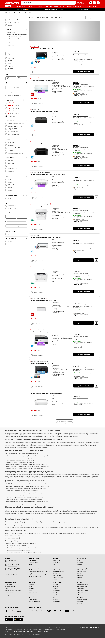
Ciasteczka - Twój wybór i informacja (89, 627)
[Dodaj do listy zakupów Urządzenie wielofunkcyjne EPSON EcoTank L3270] (96, 71)
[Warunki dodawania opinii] (60, 629)
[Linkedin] (14, 574)
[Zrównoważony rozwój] (16, 195)
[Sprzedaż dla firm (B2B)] (34, 568)
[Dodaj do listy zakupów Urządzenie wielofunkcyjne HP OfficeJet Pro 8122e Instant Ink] (96, 354)
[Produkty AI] (79, 603)
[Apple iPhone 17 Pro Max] (82, 590)
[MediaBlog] (79, 564)
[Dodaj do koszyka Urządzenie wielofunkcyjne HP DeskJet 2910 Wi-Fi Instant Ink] (83, 134)
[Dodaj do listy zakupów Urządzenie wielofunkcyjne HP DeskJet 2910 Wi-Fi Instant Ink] (96, 134)
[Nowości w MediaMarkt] (82, 599)
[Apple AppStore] (9, 619)
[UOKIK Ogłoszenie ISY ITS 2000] (19, 629)
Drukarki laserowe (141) (13, 39)
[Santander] (84, 611)
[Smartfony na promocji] (10, 586)
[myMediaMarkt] (80, 562)
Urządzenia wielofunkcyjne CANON (31, 533)
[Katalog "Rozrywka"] (9, 594)
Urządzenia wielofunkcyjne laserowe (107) (16, 41)
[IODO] (72, 627)
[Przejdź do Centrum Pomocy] (13, 569)
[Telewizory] (31, 588)
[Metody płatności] (56, 562)
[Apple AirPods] (32, 597)
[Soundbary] (31, 596)
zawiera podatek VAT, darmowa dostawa (80, 53)
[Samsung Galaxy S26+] (82, 586)
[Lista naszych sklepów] (82, 569)
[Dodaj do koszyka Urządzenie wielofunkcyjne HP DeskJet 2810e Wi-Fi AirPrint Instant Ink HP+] (83, 197)
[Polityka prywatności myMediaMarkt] (42, 631)
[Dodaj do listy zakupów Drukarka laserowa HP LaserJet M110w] (96, 291)
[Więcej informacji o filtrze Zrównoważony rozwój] (23, 195)
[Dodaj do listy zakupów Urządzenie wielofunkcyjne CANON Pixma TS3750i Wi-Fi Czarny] (96, 165)
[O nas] (78, 560)
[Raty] (54, 564)
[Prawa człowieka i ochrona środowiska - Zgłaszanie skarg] (40, 572)
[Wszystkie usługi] (56, 573)
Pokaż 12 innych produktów (64, 421)
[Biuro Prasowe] (80, 566)
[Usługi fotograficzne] (57, 569)
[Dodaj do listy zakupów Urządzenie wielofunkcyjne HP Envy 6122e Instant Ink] (96, 102)
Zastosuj (16, 87)
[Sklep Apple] (55, 584)
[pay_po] (37, 611)
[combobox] (49, 3)
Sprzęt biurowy (67, 527)
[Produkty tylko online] (9, 592)
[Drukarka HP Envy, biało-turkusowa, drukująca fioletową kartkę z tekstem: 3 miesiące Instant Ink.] (41, 89)
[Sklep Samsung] (56, 601)
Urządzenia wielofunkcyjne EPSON (48, 533)
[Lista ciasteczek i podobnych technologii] (34, 629)
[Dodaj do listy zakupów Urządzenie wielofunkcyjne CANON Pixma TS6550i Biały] (96, 323)
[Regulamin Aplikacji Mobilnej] (35, 627)
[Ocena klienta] (16, 100)
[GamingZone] (80, 601)
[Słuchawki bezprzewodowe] (34, 601)
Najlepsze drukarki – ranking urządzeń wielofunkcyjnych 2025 (22, 543)
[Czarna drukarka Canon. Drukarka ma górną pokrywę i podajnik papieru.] (41, 152)
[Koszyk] (98, 2)
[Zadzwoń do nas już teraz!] (13, 562)
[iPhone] (30, 586)
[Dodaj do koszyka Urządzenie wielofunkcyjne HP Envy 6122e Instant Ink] (83, 102)
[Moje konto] (90, 2)
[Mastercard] (55, 611)
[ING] (73, 611)
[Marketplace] (79, 577)
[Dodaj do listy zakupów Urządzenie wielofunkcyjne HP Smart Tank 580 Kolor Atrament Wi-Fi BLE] (96, 260)
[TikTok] (17, 574)
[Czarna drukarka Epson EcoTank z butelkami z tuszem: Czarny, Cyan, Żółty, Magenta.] (41, 57)
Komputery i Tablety (10, 32)
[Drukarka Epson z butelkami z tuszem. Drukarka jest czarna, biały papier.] (41, 372)
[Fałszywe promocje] (56, 627)
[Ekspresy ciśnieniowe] (33, 592)
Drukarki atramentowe (77, 527)
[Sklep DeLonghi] (56, 590)
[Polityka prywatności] (65, 627)
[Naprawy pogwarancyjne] (58, 571)
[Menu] (8, 6)
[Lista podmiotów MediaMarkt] (48, 629)
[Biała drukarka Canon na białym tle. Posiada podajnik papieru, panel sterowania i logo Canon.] (41, 309)
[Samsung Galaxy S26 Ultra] (82, 584)
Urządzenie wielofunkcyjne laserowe (36, 527)
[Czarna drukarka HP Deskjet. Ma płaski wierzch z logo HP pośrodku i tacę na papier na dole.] (41, 120)
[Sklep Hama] (55, 596)
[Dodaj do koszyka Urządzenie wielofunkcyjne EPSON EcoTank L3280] (83, 385)
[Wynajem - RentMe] (57, 568)
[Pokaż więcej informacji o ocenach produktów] (39, 67)
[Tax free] (55, 579)
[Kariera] (78, 579)
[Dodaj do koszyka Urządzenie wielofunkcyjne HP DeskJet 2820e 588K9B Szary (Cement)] (83, 414)
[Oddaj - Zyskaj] (56, 566)
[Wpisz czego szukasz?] (22, 2)
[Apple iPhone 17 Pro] (81, 592)
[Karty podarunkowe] (57, 575)
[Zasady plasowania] (8, 629)
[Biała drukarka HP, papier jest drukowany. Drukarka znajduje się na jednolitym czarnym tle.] (41, 277)
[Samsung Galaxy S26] (81, 588)
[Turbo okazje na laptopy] (10, 596)
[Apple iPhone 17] (80, 596)
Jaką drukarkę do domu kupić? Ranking (16, 545)
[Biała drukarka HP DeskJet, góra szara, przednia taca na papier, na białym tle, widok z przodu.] (41, 402)
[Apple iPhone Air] (80, 594)
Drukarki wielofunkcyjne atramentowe (54, 527)
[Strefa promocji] (8, 584)
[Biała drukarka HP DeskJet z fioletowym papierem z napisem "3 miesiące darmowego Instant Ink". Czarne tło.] (41, 183)
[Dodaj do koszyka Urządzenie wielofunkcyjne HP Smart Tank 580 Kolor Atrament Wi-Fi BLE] (83, 260)
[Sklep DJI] (55, 592)
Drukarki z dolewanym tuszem (91, 527)
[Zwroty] (30, 564)
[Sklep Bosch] (55, 588)
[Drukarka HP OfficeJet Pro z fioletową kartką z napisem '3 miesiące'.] (41, 340)
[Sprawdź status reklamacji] (34, 566)
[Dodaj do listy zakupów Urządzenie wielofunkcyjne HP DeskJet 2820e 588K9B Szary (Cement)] (96, 414)
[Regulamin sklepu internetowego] (36, 569)
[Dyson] (30, 590)
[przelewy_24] (31, 611)
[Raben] (19, 611)
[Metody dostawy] (56, 560)
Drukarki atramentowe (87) (14, 36)
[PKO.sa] (78, 611)
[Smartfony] (31, 594)
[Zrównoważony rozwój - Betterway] (84, 568)
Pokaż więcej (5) (9, 45)
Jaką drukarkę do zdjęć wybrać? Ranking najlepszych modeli (21, 548)
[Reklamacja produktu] (33, 562)
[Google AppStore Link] (18, 619)
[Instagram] (12, 574)
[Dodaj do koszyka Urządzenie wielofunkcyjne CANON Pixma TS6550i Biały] (83, 323)
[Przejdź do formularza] (12, 566)
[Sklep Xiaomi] (56, 586)
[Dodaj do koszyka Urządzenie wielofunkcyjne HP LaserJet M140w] (83, 228)
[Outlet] (6, 588)
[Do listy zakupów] (94, 2)
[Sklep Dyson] (55, 594)
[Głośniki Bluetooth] (33, 599)
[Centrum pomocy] (32, 560)
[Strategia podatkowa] (81, 571)
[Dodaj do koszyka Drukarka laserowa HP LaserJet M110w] (83, 291)
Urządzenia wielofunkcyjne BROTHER (66, 533)
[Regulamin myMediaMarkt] (24, 627)
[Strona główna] (6, 13)
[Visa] (49, 611)
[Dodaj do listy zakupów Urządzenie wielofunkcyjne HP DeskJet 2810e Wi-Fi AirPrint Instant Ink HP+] (96, 197)
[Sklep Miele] (55, 599)
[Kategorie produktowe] (58, 577)
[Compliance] (79, 573)
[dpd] (7, 611)
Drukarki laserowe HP (81, 533)
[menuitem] (19, 6)
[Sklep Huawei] (56, 597)
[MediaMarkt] (12, 3)
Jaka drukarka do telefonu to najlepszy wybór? (18, 550)
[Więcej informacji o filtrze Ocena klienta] (23, 100)
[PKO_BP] (61, 611)
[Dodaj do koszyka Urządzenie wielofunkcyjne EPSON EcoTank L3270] (83, 71)
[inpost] (13, 611)
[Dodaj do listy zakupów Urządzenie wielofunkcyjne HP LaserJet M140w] (96, 228)
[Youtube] (9, 574)
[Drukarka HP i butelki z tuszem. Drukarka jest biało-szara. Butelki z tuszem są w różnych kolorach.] (41, 246)
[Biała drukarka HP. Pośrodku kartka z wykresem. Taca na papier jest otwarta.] (41, 214)
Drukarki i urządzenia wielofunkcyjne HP (15, 535)
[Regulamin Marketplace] (47, 627)
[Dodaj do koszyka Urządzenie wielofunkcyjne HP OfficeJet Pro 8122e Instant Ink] (83, 354)
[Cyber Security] (80, 575)
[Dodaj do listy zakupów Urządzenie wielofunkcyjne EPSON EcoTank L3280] (96, 385)
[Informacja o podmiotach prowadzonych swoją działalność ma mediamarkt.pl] (40, 575)
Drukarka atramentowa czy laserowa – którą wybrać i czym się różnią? (24, 552)
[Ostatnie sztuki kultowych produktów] (13, 590)
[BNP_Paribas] (43, 611)
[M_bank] (67, 611)
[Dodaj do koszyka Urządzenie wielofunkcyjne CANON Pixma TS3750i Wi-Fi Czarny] (83, 165)
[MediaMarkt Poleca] (81, 597)
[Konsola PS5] (31, 584)
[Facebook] (6, 574)
